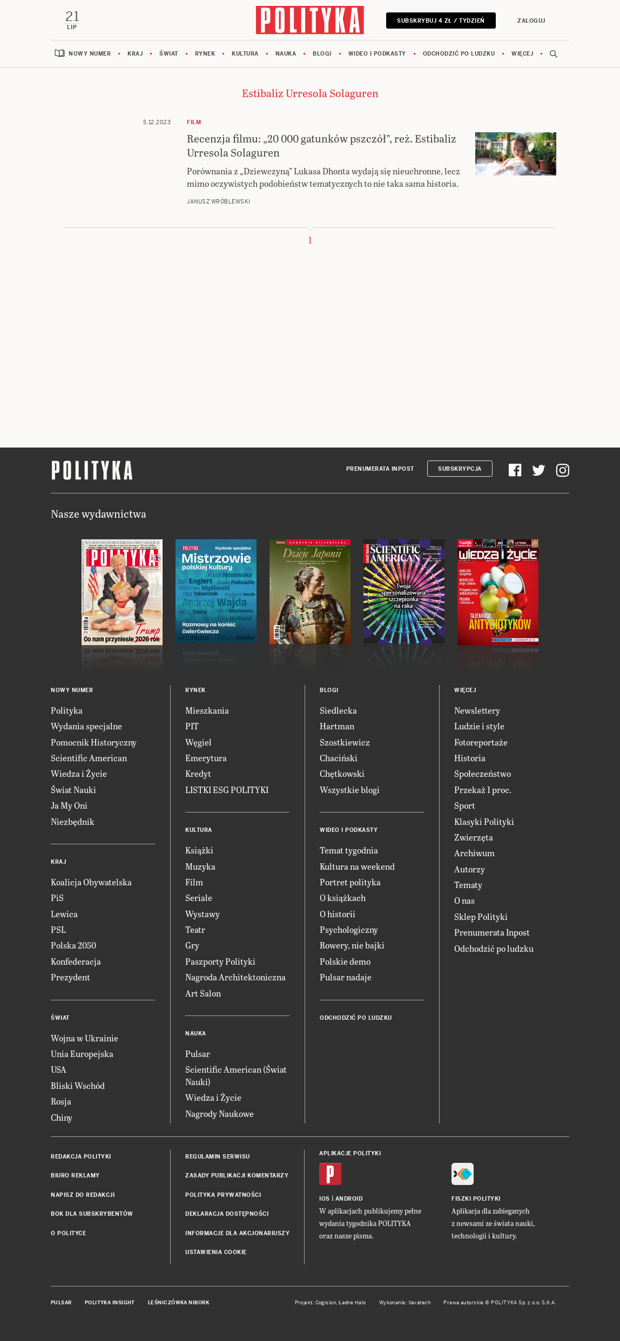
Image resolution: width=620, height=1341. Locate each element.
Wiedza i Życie (79, 773)
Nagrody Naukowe (219, 1113)
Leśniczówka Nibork (178, 1302)
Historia (470, 757)
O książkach (343, 897)
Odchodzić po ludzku (459, 53)
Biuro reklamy (75, 1175)
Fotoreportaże (481, 742)
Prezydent (70, 977)
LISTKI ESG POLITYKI (226, 789)
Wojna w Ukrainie (84, 1038)
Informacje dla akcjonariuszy (237, 1233)
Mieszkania (207, 710)
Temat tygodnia (349, 850)
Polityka (67, 710)
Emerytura (206, 757)
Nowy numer (90, 53)
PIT (192, 726)
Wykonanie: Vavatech (405, 1302)
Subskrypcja (460, 468)
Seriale (198, 897)
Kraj (135, 53)
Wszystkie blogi (350, 789)
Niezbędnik (73, 821)
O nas (464, 900)
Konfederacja (76, 961)
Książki (199, 850)
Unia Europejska (82, 1053)
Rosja (61, 1101)
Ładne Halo (352, 1302)
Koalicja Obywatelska (91, 882)
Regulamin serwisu (217, 1156)
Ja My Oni (69, 805)
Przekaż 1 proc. (482, 789)
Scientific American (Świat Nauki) (236, 1075)
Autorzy (469, 869)
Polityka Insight (110, 1302)
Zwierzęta (473, 837)
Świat (168, 53)
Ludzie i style (479, 726)
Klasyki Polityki (484, 821)
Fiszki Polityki (476, 1198)
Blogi (322, 53)
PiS (57, 897)
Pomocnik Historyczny (94, 742)
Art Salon (203, 993)
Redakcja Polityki (81, 1156)
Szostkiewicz (345, 742)
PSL (58, 929)
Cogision (325, 1302)
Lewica (64, 913)
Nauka (285, 53)
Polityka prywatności (223, 1194)
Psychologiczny (349, 929)
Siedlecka (338, 710)
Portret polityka (350, 882)
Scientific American (89, 757)
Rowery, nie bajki (352, 945)
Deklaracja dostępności (226, 1213)
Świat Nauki (73, 789)
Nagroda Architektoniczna (235, 977)
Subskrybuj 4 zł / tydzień (441, 20)
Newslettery (477, 710)
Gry (192, 945)
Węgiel (198, 742)
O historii (337, 913)
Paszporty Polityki (220, 961)
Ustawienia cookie (216, 1252)
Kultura (245, 53)
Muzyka (200, 866)
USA (58, 1069)
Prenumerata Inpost (380, 468)
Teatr (195, 929)
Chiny (61, 1117)
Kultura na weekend (357, 866)
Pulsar (197, 1053)
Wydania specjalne (86, 726)
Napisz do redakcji (82, 1194)
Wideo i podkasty (377, 53)
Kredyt (198, 773)
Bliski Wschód (78, 1085)
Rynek (205, 53)
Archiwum (474, 852)
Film (194, 882)
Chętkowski (342, 773)
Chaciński (339, 757)
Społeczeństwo (482, 773)
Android (349, 1198)
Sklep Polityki (481, 916)
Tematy (468, 884)
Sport (464, 805)
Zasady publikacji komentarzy (236, 1175)
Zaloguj (531, 20)
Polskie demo (345, 961)
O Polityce (68, 1233)
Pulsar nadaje (346, 977)
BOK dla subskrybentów (92, 1213)
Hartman (337, 726)
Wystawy (202, 913)
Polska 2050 (73, 945)
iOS (324, 1198)
